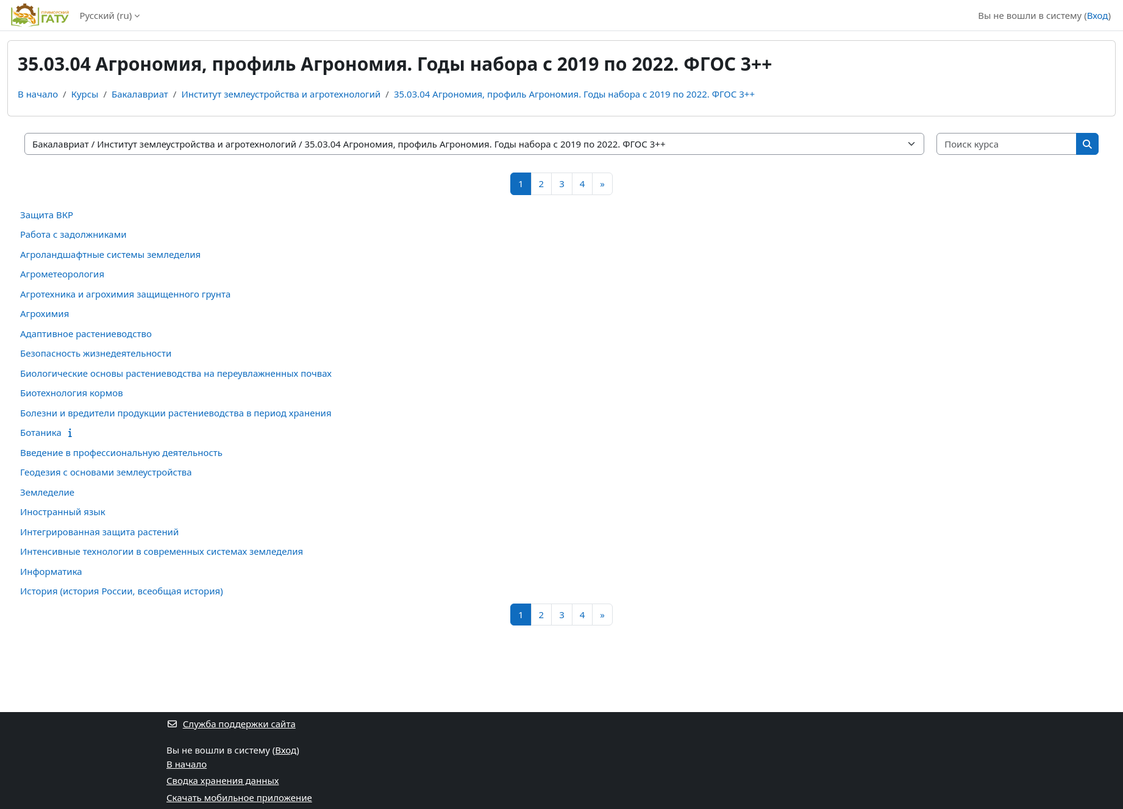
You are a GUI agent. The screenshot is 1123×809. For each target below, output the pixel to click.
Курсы (85, 94)
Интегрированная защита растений (99, 532)
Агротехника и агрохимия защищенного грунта (125, 294)
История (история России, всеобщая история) (121, 591)
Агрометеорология (62, 274)
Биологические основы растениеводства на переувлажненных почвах (176, 373)
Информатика (51, 571)
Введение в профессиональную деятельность (121, 452)
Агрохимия (44, 313)
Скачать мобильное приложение (239, 797)
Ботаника (41, 432)
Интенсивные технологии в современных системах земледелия (161, 551)
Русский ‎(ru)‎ (105, 15)
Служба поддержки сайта (231, 724)
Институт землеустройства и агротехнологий (280, 94)
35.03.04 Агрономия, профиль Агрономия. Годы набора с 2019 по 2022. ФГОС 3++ (574, 94)
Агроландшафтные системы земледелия (110, 254)
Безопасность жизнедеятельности (95, 353)
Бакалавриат (140, 94)
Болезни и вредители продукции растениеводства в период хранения (176, 413)
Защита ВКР (46, 214)
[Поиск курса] (1006, 144)
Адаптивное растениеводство (86, 333)
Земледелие (47, 492)
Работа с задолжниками (73, 234)
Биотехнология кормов (71, 393)
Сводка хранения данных (222, 780)
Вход (1097, 15)
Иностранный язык (62, 511)
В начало (38, 94)
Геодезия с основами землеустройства (106, 472)
